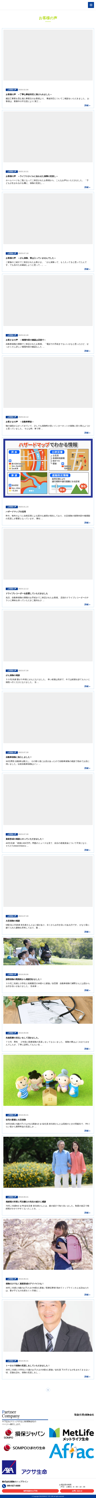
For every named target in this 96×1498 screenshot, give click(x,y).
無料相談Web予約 (30, 1491)
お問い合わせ (77, 1491)
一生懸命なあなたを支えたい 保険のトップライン (49, 5)
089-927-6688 (13, 1486)
